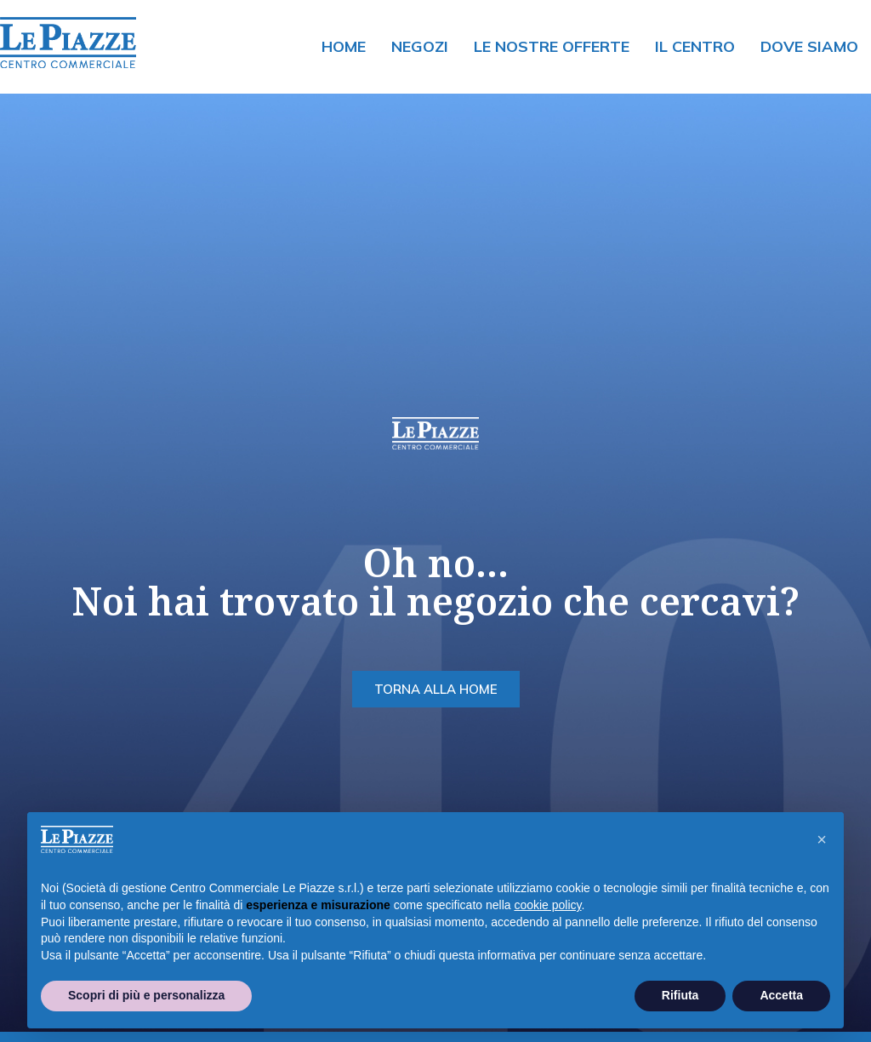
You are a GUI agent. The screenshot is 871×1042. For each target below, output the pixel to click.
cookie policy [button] (547, 905)
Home (344, 46)
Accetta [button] (781, 995)
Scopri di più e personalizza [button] (146, 995)
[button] (821, 839)
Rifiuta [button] (680, 995)
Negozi (419, 46)
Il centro (695, 46)
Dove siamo (809, 46)
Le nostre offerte (551, 46)
